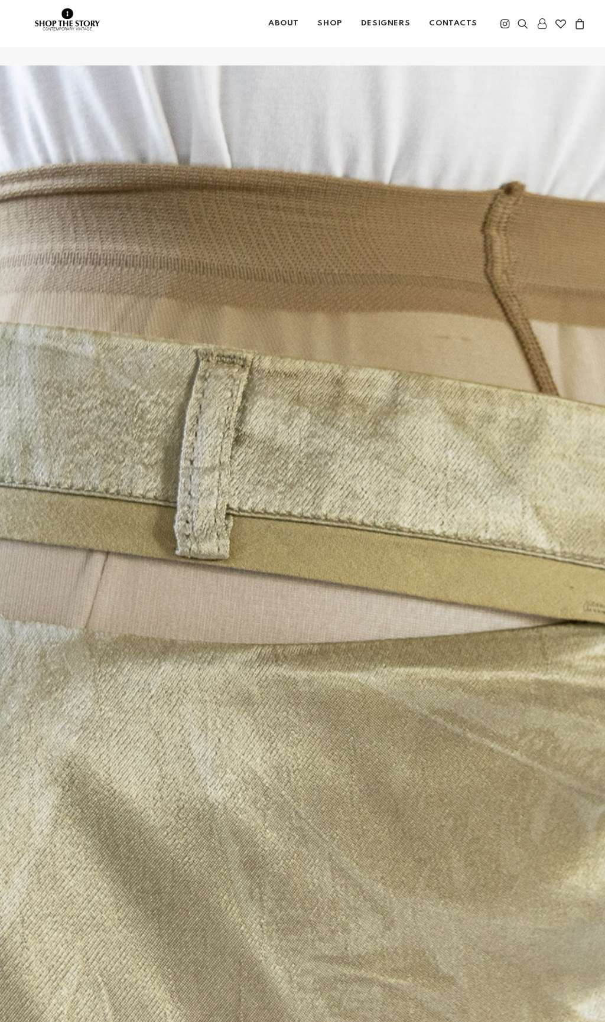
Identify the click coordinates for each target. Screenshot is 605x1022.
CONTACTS (453, 32)
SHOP (329, 32)
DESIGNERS (385, 32)
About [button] (283, 32)
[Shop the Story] (79, 35)
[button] (506, 32)
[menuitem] (283, 32)
